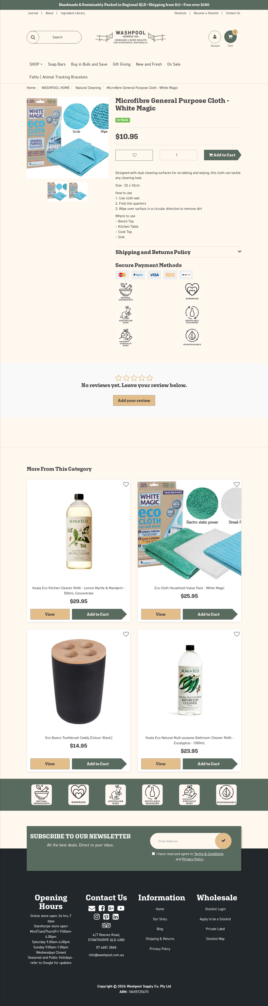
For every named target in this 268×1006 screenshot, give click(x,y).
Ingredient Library (73, 13)
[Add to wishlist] (125, 485)
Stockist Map (215, 938)
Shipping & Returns (160, 938)
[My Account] (215, 41)
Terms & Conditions (208, 853)
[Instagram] (97, 916)
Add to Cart (222, 155)
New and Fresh (149, 64)
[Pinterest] (106, 916)
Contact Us (233, 13)
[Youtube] (120, 908)
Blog (160, 929)
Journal (33, 13)
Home (160, 909)
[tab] (178, 252)
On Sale (173, 64)
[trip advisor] (106, 925)
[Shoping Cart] (231, 41)
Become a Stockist (206, 13)
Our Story (160, 919)
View (57, 614)
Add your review (134, 400)
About (50, 13)
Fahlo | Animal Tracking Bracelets (58, 77)
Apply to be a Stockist (215, 919)
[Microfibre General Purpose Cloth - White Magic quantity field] (178, 155)
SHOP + (35, 64)
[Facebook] (102, 908)
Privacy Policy (192, 859)
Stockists (180, 13)
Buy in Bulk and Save (89, 64)
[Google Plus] (111, 908)
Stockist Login (215, 909)
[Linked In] (116, 916)
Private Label (215, 929)
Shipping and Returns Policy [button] (153, 252)
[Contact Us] (91, 908)
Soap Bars (57, 64)
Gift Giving (121, 64)
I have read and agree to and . (187, 856)
